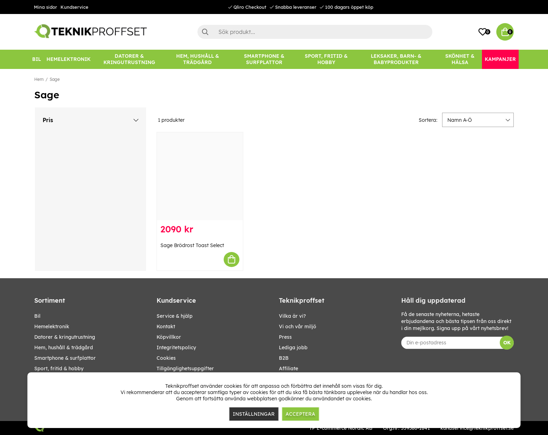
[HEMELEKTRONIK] (68, 59)
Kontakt (166, 326)
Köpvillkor (169, 337)
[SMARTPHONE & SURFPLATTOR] (264, 59)
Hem (39, 79)
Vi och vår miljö (297, 326)
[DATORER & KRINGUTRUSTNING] (129, 59)
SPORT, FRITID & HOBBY (59, 368)
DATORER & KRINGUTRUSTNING (64, 337)
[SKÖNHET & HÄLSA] (460, 59)
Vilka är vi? (292, 316)
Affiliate (288, 368)
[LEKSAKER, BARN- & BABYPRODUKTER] (396, 59)
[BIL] (36, 59)
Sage (55, 79)
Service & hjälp (175, 316)
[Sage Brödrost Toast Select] (200, 176)
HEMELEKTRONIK (51, 326)
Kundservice (74, 7)
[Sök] (314, 32)
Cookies (166, 358)
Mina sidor (45, 7)
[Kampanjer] (500, 59)
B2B (284, 358)
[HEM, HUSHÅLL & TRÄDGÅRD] (197, 59)
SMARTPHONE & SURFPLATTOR (65, 358)
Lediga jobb (293, 347)
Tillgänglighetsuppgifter (185, 368)
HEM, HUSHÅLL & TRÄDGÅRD (63, 347)
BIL (37, 316)
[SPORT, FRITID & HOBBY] (326, 59)
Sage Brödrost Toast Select (192, 245)
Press (285, 337)
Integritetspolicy (176, 347)
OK (507, 342)
